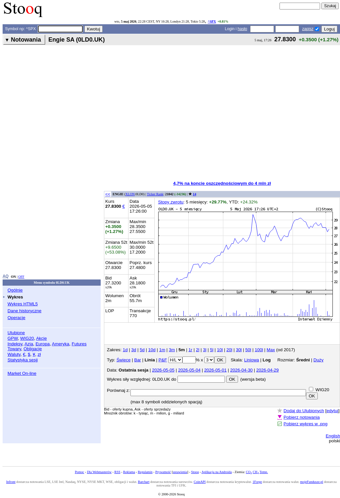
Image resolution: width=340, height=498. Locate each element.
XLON (130, 194)
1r (190, 349)
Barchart (143, 482)
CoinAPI (200, 482)
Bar (137, 359)
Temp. (264, 472)
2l (197, 349)
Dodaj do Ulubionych (303, 410)
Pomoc (79, 472)
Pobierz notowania (301, 417)
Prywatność (163, 472)
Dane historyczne (25, 310)
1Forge (257, 482)
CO (249, 472)
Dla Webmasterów (99, 472)
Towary (14, 348)
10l (220, 349)
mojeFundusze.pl (311, 482)
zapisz (307, 29)
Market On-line (22, 373)
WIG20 (27, 338)
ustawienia (180, 472)
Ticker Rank (155, 194)
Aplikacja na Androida (216, 472)
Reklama (129, 472)
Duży (319, 359)
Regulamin (145, 472)
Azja (29, 343)
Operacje (17, 317)
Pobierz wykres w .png (305, 423)
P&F (163, 359)
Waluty (14, 354)
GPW (13, 338)
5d (142, 349)
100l (259, 349)
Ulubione (16, 332)
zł (39, 354)
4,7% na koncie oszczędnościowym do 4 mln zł (222, 183)
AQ (5, 276)
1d (125, 349)
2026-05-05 (163, 370)
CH (256, 472)
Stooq (195, 472)
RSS (117, 472)
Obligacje (33, 348)
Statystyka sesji (23, 359)
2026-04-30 (241, 370)
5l (211, 349)
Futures (79, 343)
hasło (242, 29)
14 (194, 194)
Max (271, 349)
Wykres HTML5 (23, 303)
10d (151, 349)
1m (162, 349)
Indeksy (15, 343)
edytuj (332, 410)
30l (239, 349)
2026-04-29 (267, 370)
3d (133, 349)
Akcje (41, 338)
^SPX (212, 21)
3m (172, 349)
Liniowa (251, 359)
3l (204, 349)
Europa (43, 343)
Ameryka (60, 343)
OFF (21, 276)
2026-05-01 (215, 370)
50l (248, 349)
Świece (123, 359)
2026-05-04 (189, 370)
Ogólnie (15, 290)
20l (229, 349)
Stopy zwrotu (170, 202)
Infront (10, 482)
